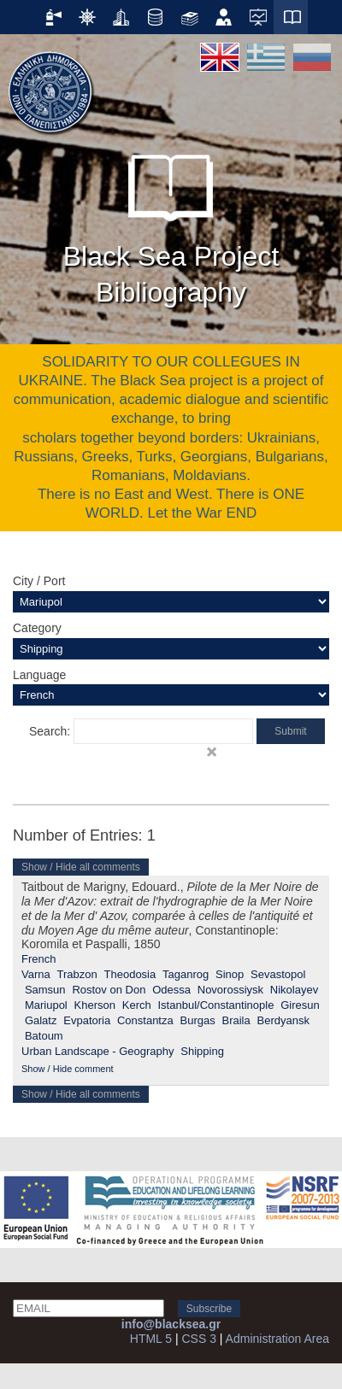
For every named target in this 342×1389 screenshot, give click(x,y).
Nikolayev (294, 989)
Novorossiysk (230, 989)
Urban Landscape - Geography (97, 1051)
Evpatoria (86, 1020)
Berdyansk (283, 1020)
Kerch (136, 1005)
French (38, 958)
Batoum (44, 1035)
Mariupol (46, 1005)
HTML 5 (151, 1338)
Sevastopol (278, 974)
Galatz (41, 1020)
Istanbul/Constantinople (215, 1005)
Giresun (300, 1005)
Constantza (145, 1020)
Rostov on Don (108, 989)
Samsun (45, 989)
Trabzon (77, 974)
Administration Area (277, 1338)
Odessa (171, 989)
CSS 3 (198, 1338)
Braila (235, 1020)
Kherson (94, 1005)
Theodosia (130, 974)
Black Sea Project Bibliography (171, 222)
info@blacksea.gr (171, 1324)
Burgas (197, 1020)
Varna (35, 974)
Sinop (229, 974)
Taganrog (185, 974)
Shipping (202, 1051)
